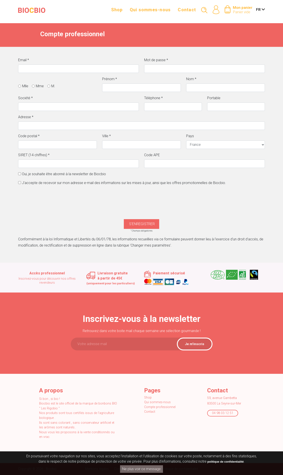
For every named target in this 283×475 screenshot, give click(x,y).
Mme (40, 86)
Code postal (29, 136)
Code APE (152, 155)
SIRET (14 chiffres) (34, 155)
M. (53, 86)
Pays (190, 136)
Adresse (25, 117)
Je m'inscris (194, 344)
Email (23, 60)
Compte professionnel (160, 407)
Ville (106, 136)
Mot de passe (156, 60)
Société (25, 98)
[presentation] (141, 197)
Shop (117, 11)
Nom (191, 79)
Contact (187, 11)
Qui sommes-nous (150, 11)
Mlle (25, 86)
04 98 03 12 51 (222, 413)
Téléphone (153, 98)
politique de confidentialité (225, 462)
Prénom (109, 79)
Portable (213, 98)
